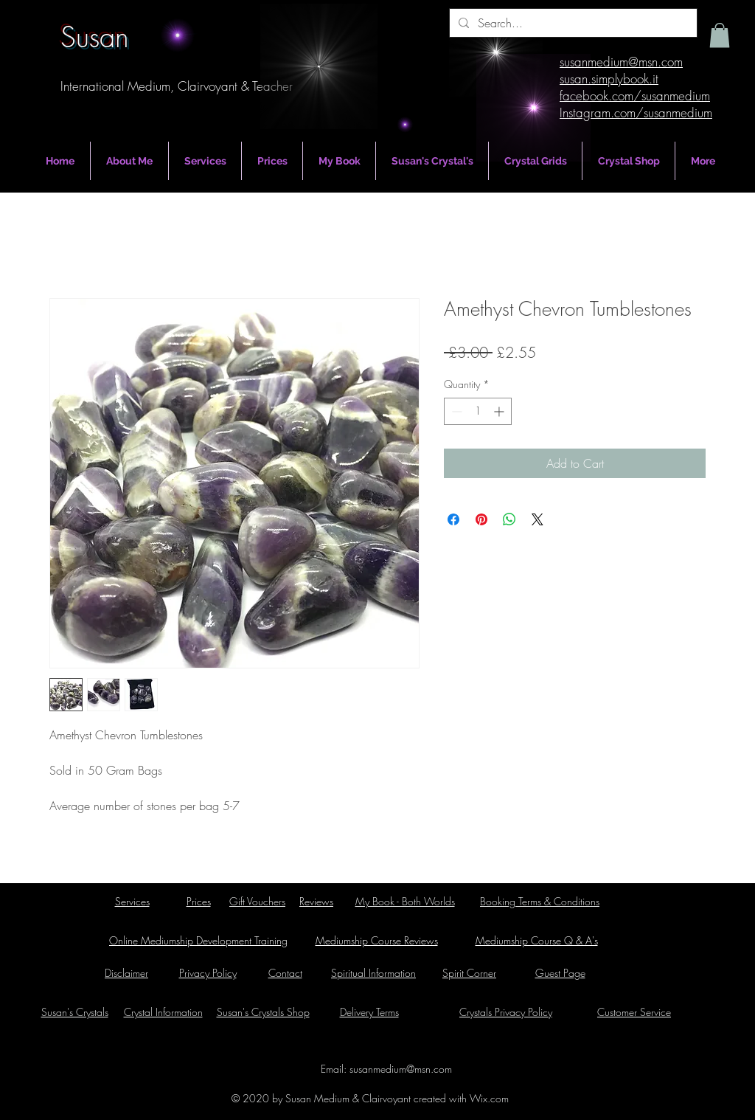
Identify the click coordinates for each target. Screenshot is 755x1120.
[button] (719, 35)
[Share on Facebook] (453, 519)
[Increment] (500, 411)
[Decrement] (455, 411)
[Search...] (572, 23)
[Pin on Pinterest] (481, 519)
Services (132, 901)
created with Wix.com (460, 1098)
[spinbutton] (478, 411)
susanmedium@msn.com (400, 1069)
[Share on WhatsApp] (509, 519)
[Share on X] (537, 519)
